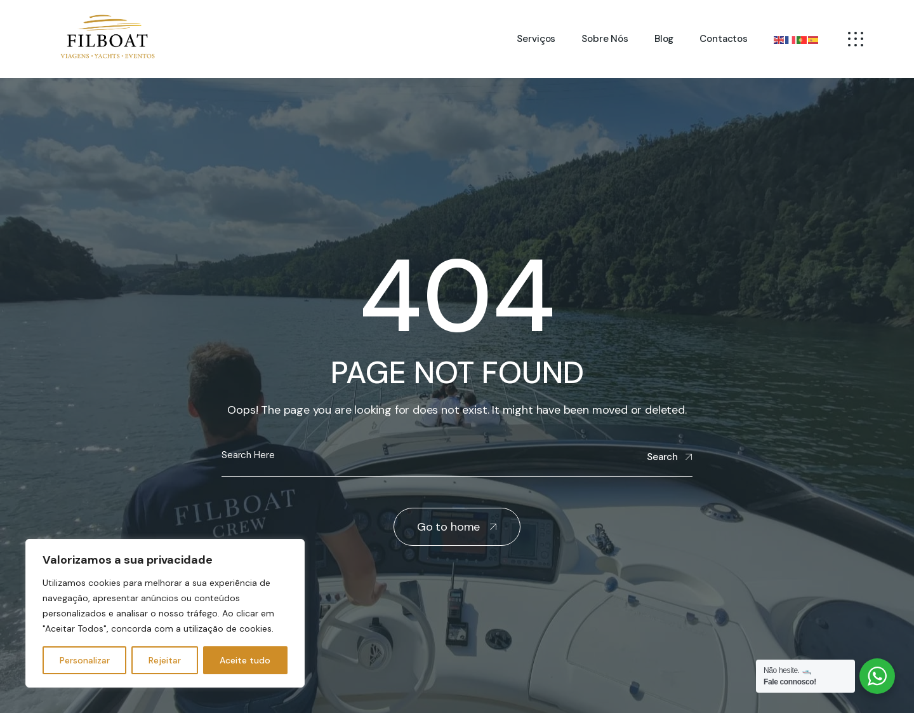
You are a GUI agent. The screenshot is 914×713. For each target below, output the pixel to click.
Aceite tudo (245, 660)
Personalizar (85, 660)
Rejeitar (165, 660)
